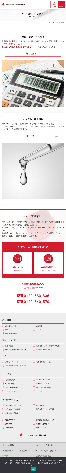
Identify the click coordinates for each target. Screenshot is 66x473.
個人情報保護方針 (9, 445)
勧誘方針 (5, 456)
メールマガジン (41, 391)
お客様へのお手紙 (42, 383)
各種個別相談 (10, 380)
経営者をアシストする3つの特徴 (48, 346)
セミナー (6, 356)
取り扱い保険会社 (11, 333)
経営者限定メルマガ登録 (45, 409)
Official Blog (9, 383)
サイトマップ (41, 428)
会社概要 (6, 320)
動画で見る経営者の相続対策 (15, 350)
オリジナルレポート (12, 391)
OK (33, 469)
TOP (49, 22)
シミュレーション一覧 (13, 405)
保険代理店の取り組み (44, 350)
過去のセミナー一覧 (43, 362)
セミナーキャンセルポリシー (15, 366)
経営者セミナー (41, 405)
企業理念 (39, 326)
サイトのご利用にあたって (45, 451)
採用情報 (8, 424)
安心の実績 (9, 346)
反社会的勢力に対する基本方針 (14, 451)
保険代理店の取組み (43, 456)
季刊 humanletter (11, 387)
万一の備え (9, 428)
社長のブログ (10, 420)
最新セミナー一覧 (11, 362)
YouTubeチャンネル (43, 380)
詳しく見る (31, 53)
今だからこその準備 (12, 409)
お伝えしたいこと (11, 326)
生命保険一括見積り (12, 413)
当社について (9, 340)
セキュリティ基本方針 (44, 445)
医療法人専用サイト (43, 424)
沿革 (7, 330)
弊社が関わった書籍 (43, 387)
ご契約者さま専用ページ (45, 420)
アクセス (39, 330)
